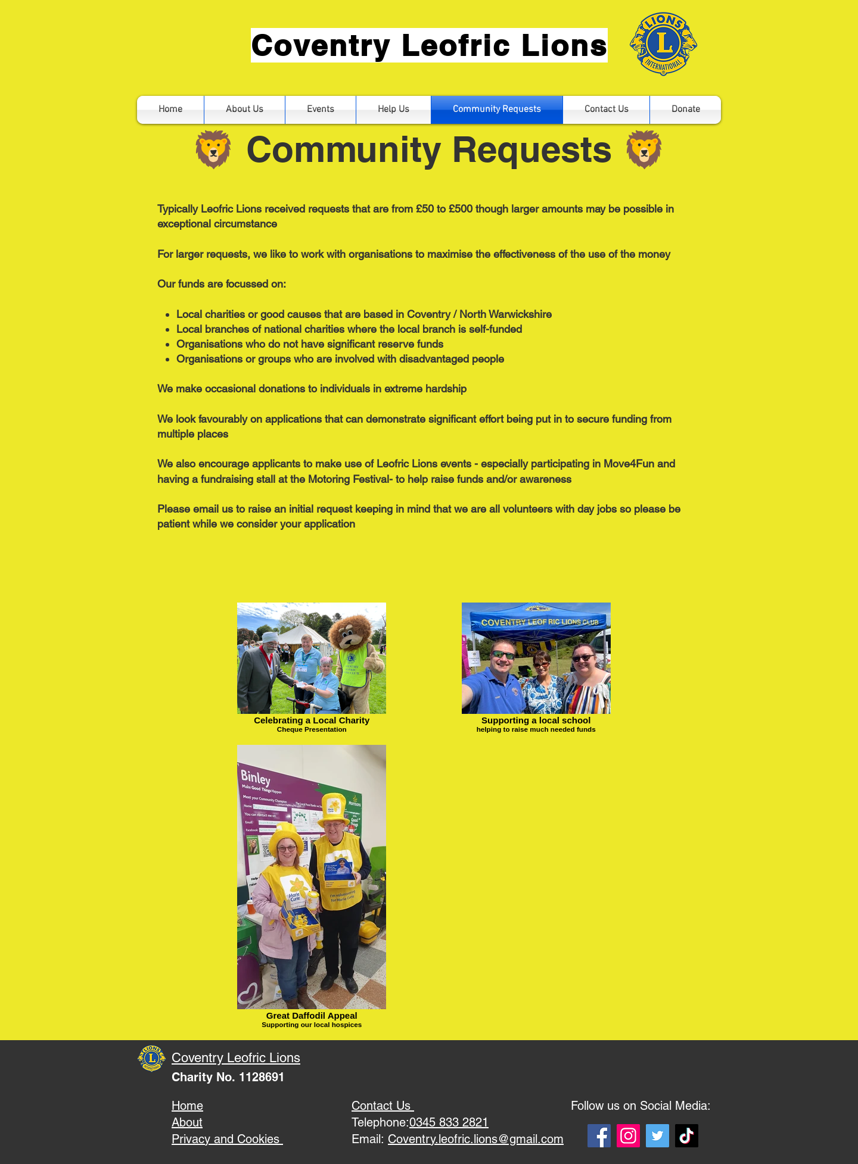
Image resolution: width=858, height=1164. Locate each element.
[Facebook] (599, 1135)
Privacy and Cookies (227, 1139)
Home (187, 1106)
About (187, 1122)
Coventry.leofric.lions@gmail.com (476, 1139)
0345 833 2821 (449, 1122)
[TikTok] (686, 1135)
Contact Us (383, 1106)
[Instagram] (628, 1135)
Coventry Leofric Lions (236, 1057)
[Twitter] (657, 1135)
